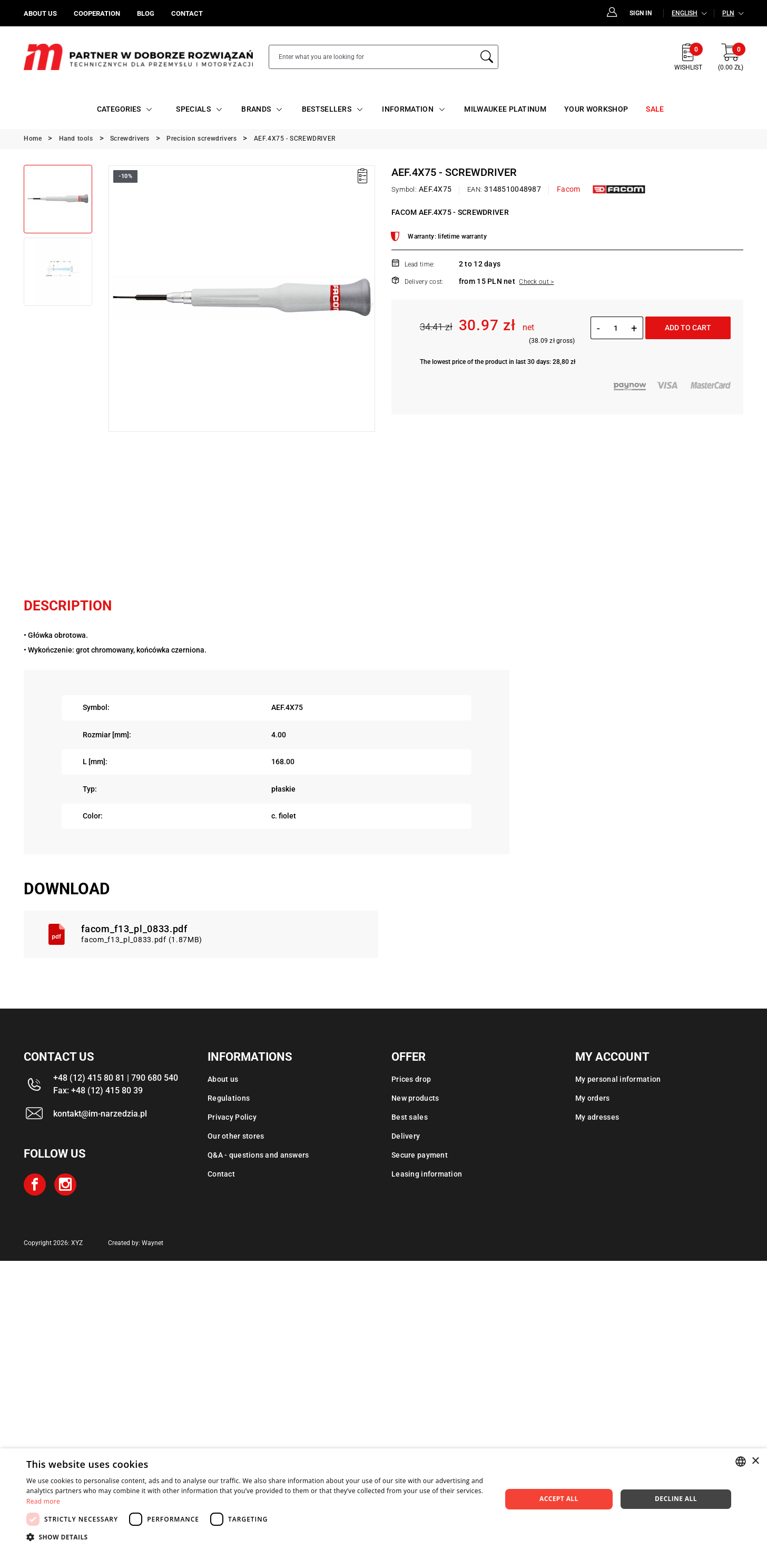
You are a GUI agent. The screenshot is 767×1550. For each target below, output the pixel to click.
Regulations (229, 1098)
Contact (221, 1174)
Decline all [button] (676, 1498)
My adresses (597, 1117)
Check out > (536, 281)
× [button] (755, 1461)
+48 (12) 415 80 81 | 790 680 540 (115, 1078)
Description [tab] (68, 606)
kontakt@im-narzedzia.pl (100, 1114)
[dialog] (383, 1499)
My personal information (618, 1079)
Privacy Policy (232, 1117)
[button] (256, 1537)
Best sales (409, 1117)
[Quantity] (615, 328)
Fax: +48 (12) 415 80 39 (98, 1090)
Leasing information (426, 1174)
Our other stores (236, 1136)
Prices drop (411, 1079)
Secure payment (419, 1155)
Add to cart (688, 327)
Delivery (405, 1136)
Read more (43, 1501)
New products (415, 1098)
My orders (592, 1098)
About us (223, 1079)
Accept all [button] (558, 1498)
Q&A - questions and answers (258, 1155)
